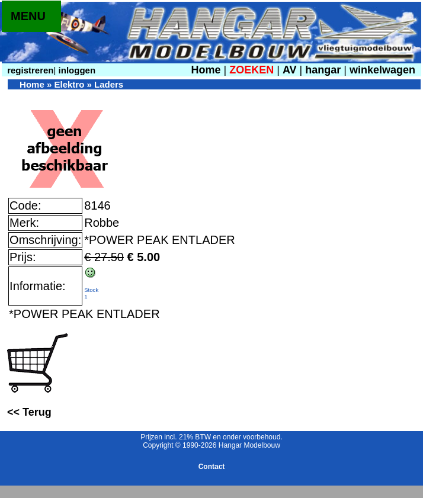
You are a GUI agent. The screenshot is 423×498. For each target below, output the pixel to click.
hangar (323, 70)
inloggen (75, 70)
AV (291, 70)
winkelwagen (382, 70)
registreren (29, 70)
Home (205, 70)
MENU (28, 16)
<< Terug (29, 412)
